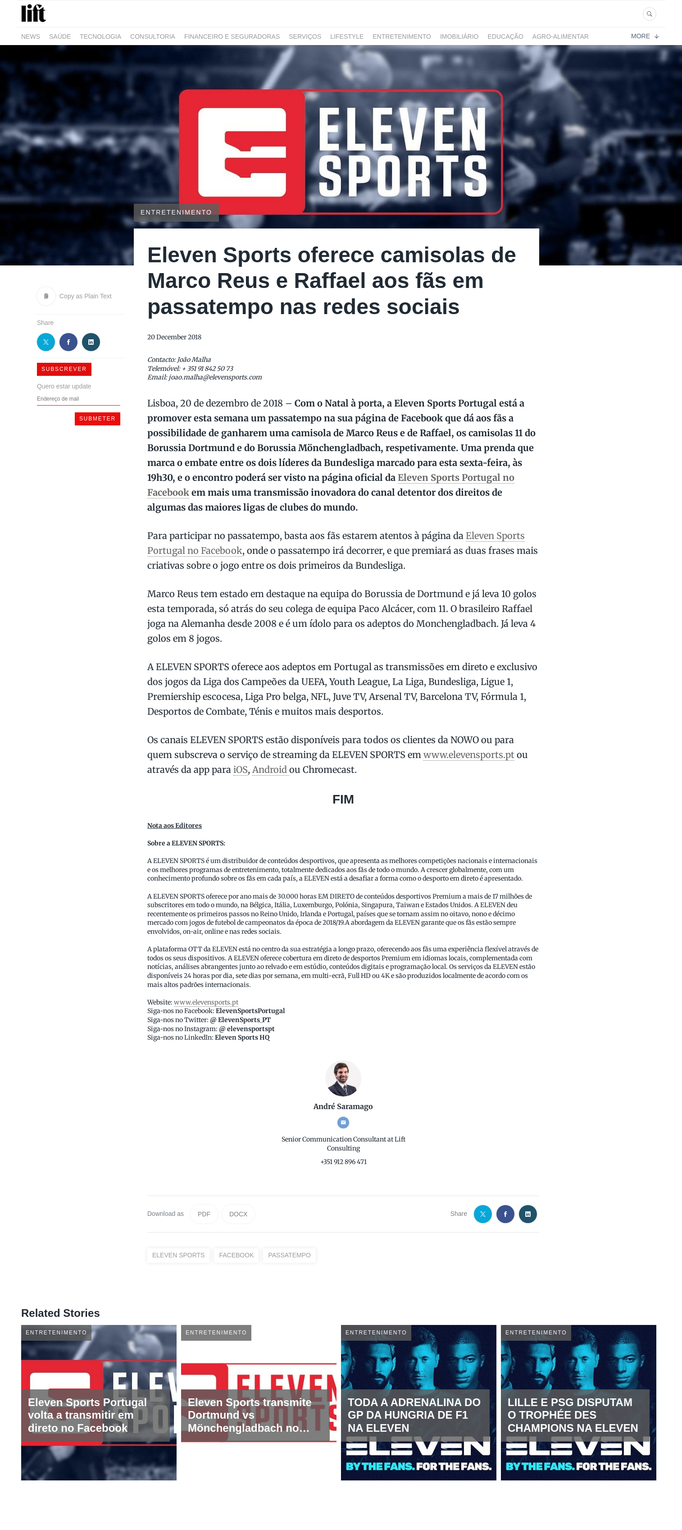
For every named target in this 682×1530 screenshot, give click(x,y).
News (30, 36)
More (645, 36)
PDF (204, 1214)
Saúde (60, 36)
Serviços (305, 36)
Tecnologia (100, 36)
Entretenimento (402, 36)
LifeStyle (347, 36)
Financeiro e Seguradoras (232, 36)
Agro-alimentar (560, 36)
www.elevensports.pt (468, 754)
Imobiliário (459, 36)
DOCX (238, 1214)
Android (270, 769)
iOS (240, 769)
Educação (505, 36)
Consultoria (152, 36)
